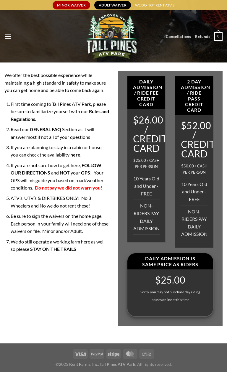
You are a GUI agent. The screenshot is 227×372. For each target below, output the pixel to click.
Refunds (202, 36)
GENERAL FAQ (46, 129)
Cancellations (178, 36)
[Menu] (8, 36)
